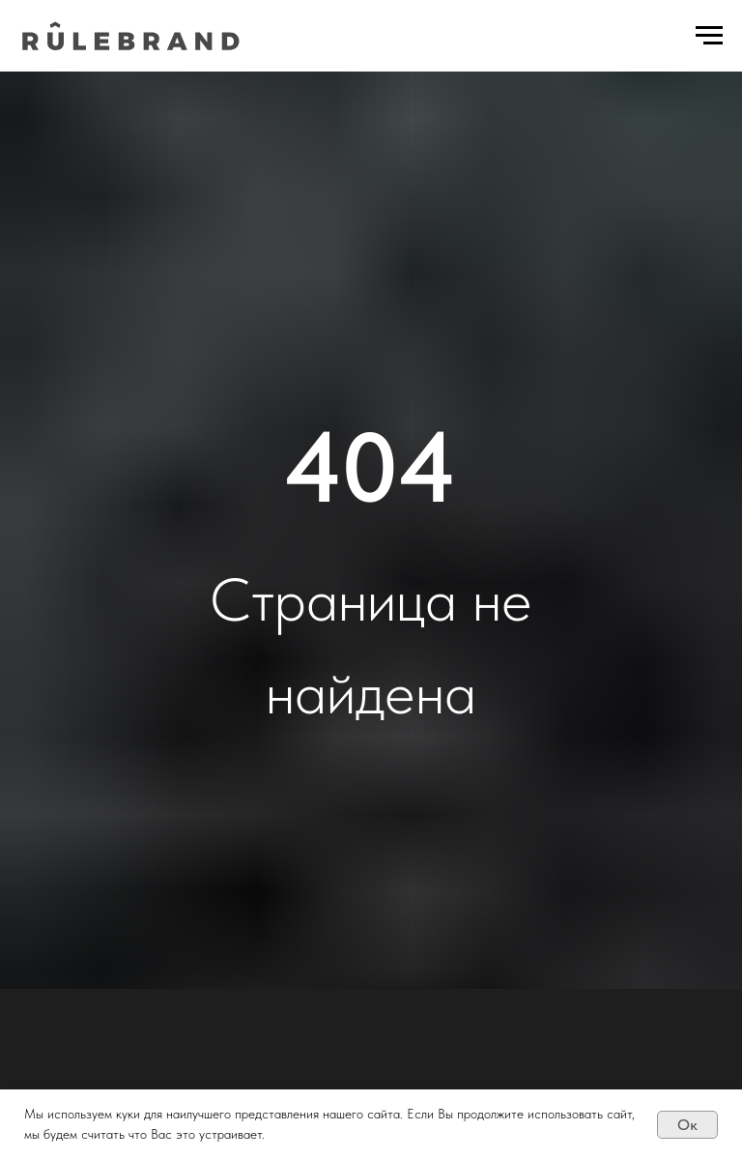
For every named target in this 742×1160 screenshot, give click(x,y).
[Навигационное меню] (709, 35)
